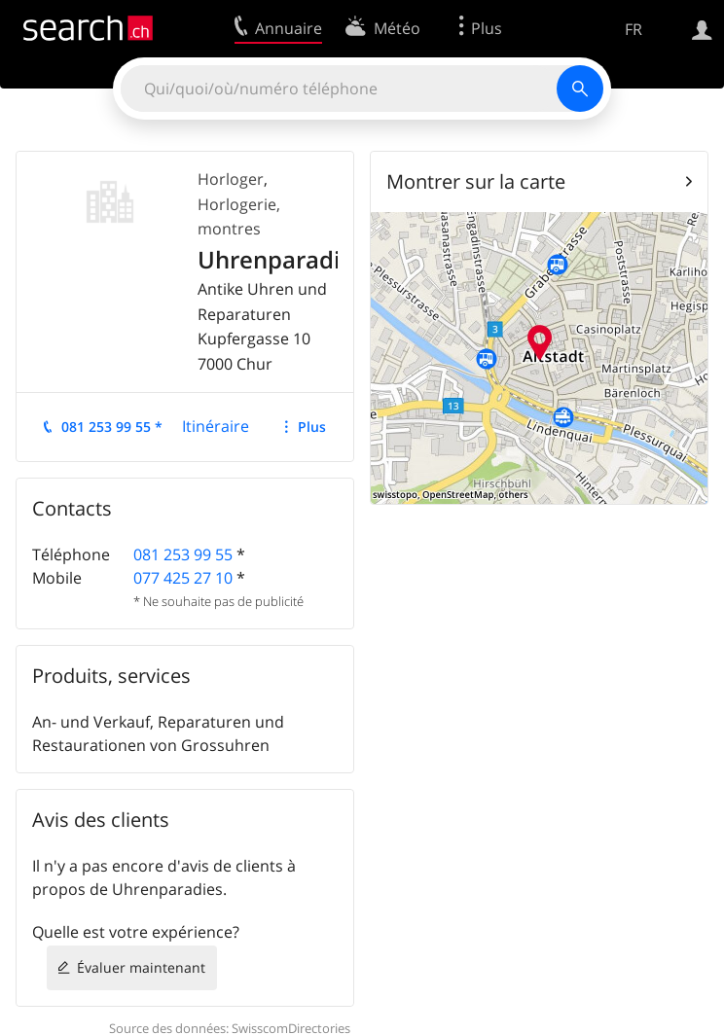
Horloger (231, 179)
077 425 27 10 (183, 578)
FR (633, 29)
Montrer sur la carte (475, 181)
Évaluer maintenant (141, 967)
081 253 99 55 (183, 554)
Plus (312, 426)
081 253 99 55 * (112, 426)
